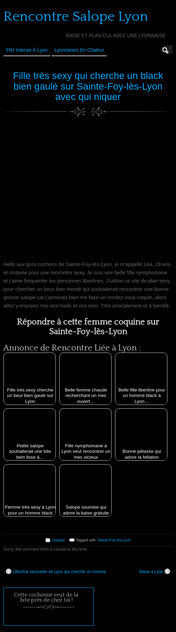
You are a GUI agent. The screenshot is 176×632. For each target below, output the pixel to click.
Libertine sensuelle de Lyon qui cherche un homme (56, 571)
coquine (58, 540)
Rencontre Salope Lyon (75, 16)
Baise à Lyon (154, 571)
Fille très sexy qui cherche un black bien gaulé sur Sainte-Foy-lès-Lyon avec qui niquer (88, 86)
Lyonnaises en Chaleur (79, 50)
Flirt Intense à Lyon (27, 50)
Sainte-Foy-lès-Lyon (114, 540)
